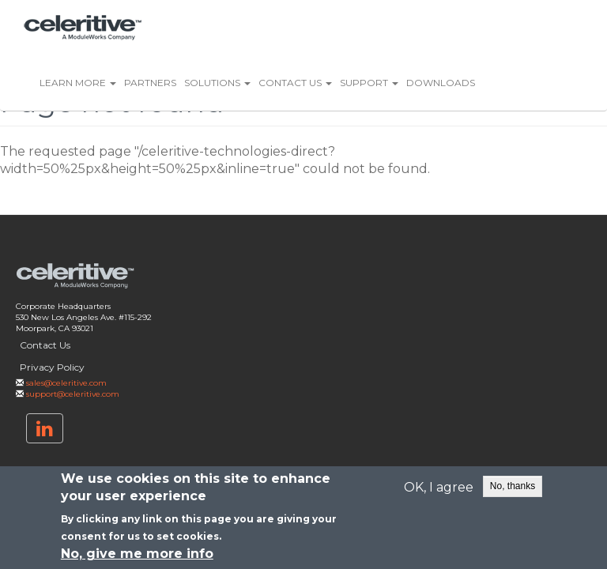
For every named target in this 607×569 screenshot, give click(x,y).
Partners (150, 83)
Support (369, 83)
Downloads (440, 83)
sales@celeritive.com (66, 383)
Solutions (217, 83)
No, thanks (512, 486)
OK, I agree (438, 488)
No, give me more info (137, 554)
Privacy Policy (52, 367)
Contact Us (295, 83)
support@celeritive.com (72, 394)
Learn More (78, 83)
